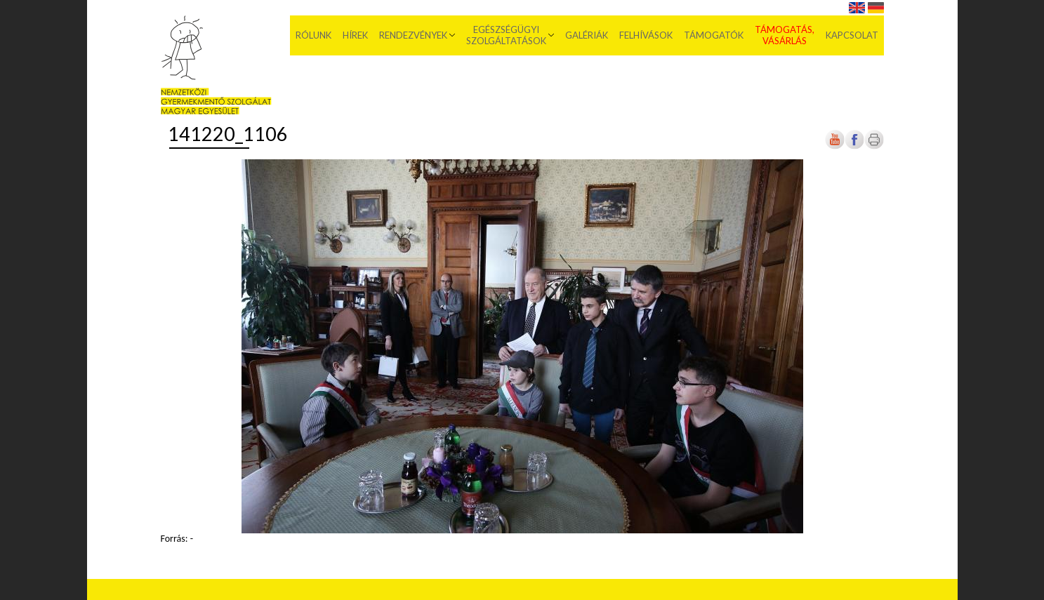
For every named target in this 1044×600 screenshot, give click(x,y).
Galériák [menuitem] (586, 35)
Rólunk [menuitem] (313, 35)
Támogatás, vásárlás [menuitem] (784, 35)
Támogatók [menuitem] (714, 35)
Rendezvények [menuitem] (413, 35)
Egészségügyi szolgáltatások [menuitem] (506, 35)
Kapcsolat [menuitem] (852, 35)
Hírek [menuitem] (355, 35)
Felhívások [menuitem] (646, 35)
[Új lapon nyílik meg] (854, 146)
